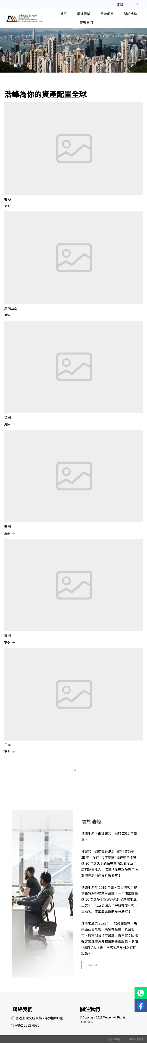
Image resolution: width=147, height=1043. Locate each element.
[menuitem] (63, 14)
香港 (7, 199)
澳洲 (7, 636)
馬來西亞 (10, 308)
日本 (7, 745)
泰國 (7, 526)
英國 (7, 417)
